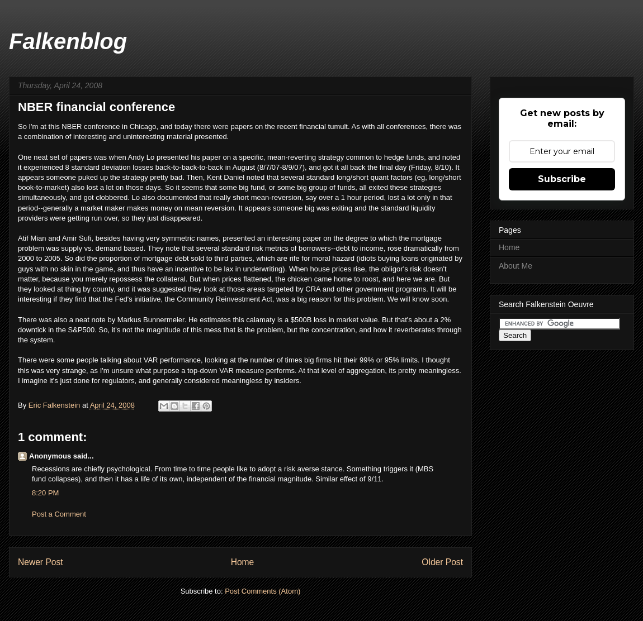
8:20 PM (45, 493)
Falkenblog (68, 41)
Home (242, 562)
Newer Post (40, 562)
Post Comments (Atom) (262, 591)
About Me (515, 265)
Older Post (442, 562)
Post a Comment (59, 514)
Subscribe (562, 179)
